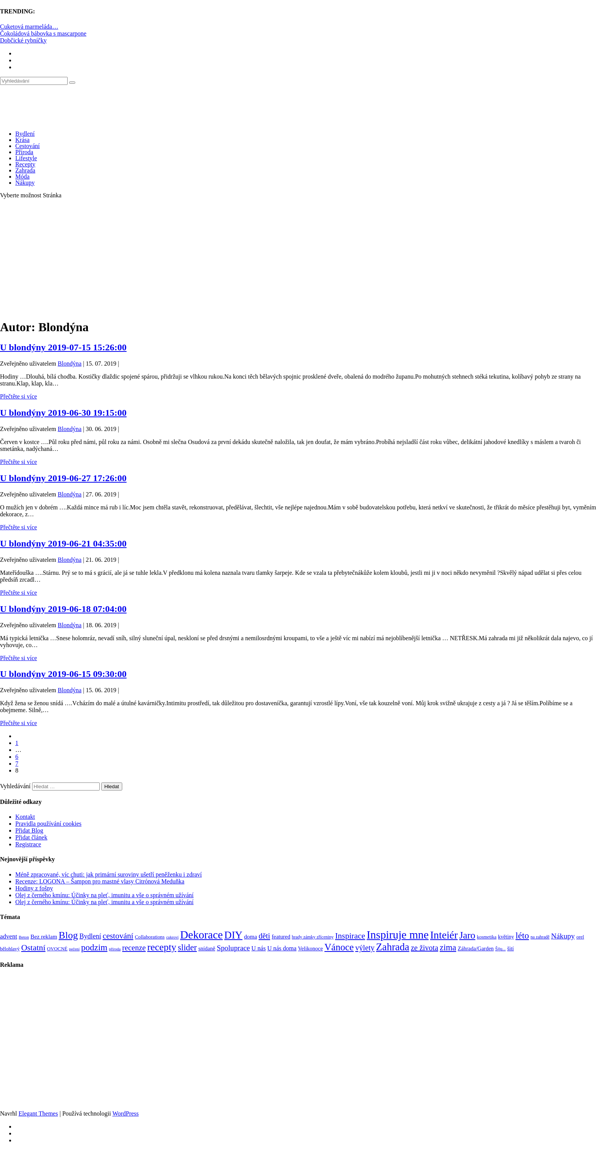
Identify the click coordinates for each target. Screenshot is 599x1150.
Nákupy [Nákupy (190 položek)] (563, 936)
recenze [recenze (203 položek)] (134, 947)
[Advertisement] (299, 258)
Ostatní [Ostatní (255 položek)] (33, 947)
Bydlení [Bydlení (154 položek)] (90, 936)
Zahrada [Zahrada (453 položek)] (392, 947)
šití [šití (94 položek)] (510, 948)
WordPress (125, 1113)
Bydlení (25, 133)
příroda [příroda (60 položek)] (115, 949)
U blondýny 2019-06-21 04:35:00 (63, 543)
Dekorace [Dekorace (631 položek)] (201, 935)
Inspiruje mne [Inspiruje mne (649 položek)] (398, 935)
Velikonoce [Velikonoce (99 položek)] (310, 948)
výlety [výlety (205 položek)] (364, 947)
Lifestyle (26, 158)
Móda (22, 176)
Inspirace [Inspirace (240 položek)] (350, 935)
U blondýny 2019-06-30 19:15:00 (63, 413)
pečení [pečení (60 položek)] (74, 949)
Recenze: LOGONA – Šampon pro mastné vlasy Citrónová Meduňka (100, 881)
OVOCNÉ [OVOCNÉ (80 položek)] (57, 949)
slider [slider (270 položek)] (187, 947)
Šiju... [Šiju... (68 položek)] (500, 949)
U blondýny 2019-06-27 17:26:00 (63, 478)
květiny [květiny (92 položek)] (506, 937)
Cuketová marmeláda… (29, 26)
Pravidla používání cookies (48, 823)
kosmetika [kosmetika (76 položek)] (486, 937)
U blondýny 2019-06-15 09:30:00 (63, 674)
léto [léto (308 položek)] (522, 935)
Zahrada (25, 170)
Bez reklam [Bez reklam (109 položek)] (44, 936)
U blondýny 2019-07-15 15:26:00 (63, 347)
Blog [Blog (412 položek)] (68, 935)
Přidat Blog (29, 830)
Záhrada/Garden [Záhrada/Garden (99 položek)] (476, 948)
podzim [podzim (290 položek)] (94, 947)
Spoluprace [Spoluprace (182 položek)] (233, 948)
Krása (22, 140)
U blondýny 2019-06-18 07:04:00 (63, 609)
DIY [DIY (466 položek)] (233, 935)
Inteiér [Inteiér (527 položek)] (444, 935)
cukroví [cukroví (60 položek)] (172, 937)
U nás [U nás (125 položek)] (258, 948)
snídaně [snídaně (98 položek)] (206, 948)
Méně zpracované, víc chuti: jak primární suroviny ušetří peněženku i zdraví (108, 874)
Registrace (28, 844)
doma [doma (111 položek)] (250, 936)
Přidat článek (31, 837)
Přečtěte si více (18, 396)
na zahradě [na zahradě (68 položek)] (540, 937)
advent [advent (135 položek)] (8, 936)
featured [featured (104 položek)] (281, 937)
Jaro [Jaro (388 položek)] (467, 935)
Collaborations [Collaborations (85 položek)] (150, 937)
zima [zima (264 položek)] (448, 947)
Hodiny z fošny (34, 888)
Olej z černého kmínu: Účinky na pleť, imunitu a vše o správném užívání (104, 895)
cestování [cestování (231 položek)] (118, 935)
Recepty (25, 164)
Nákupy (25, 182)
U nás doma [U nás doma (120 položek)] (281, 948)
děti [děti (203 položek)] (264, 936)
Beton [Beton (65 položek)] (24, 937)
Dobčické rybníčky (23, 40)
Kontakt (25, 816)
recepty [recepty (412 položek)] (161, 947)
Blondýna (69, 363)
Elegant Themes (38, 1113)
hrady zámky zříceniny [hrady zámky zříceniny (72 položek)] (312, 937)
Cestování (27, 146)
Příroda (24, 152)
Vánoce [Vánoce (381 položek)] (339, 947)
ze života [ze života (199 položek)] (424, 947)
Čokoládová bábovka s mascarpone (43, 33)
